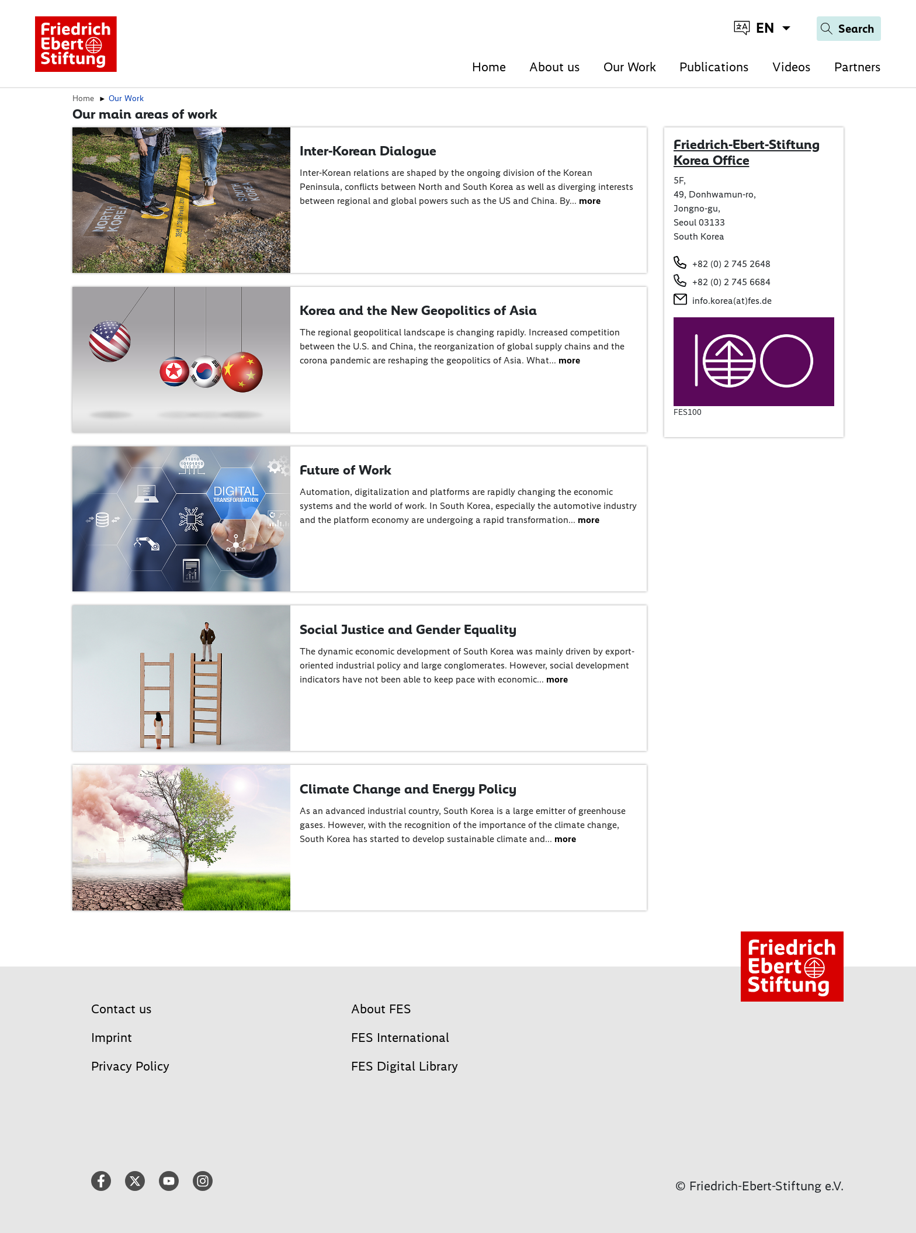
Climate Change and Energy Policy (408, 789)
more (590, 200)
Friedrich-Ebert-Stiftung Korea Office (747, 152)
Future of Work (345, 470)
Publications (714, 67)
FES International (400, 1037)
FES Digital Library (404, 1066)
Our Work (629, 67)
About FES (381, 1009)
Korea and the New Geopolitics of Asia (418, 310)
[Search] (849, 28)
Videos (791, 67)
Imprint (111, 1037)
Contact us (121, 1009)
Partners (857, 67)
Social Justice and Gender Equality (408, 629)
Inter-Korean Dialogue (368, 151)
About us (554, 67)
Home (489, 67)
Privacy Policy (130, 1066)
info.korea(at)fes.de (732, 300)
